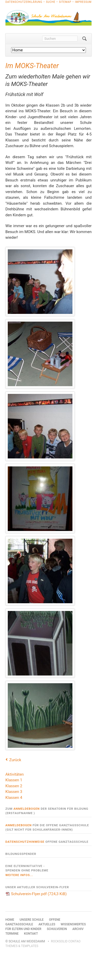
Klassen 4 (13, 797)
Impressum (83, 2)
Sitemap (65, 2)
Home (9, 919)
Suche (50, 2)
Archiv (78, 929)
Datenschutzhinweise (24, 842)
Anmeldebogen (26, 808)
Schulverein (57, 929)
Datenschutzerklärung (23, 2)
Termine (12, 933)
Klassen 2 (13, 786)
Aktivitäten (14, 774)
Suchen (84, 39)
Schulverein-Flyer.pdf (39, 894)
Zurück (15, 760)
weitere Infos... (19, 875)
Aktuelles (47, 924)
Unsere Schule (32, 919)
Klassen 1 (13, 780)
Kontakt (31, 933)
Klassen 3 (13, 791)
